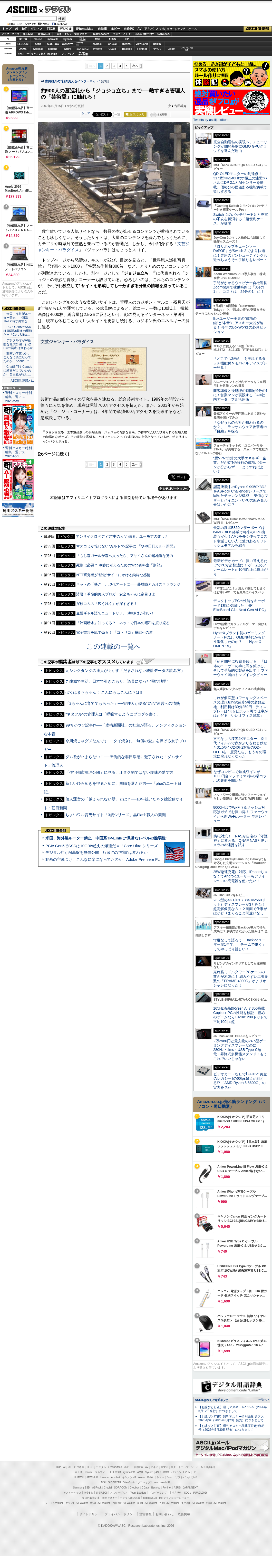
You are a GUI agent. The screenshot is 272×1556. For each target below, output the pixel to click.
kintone (52, 48)
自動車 (102, 29)
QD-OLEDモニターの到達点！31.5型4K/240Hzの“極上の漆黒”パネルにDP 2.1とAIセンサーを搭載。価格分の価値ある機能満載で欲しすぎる (240, 183)
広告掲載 (184, 1514)
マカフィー (23, 53)
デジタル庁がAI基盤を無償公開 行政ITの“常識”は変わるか (96, 852)
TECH (51, 29)
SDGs (138, 34)
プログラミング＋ (159, 1492)
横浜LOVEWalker (100, 1503)
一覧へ (262, 1399)
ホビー (115, 29)
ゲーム (192, 29)
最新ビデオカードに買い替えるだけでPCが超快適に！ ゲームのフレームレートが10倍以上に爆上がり (240, 567)
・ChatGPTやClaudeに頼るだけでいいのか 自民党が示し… (17, 370)
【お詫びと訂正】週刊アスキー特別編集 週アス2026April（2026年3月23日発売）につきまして (231, 1418)
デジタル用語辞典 (130, 1497)
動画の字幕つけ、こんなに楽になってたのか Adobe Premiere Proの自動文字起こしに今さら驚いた (132, 859)
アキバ (148, 29)
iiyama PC (129, 1472)
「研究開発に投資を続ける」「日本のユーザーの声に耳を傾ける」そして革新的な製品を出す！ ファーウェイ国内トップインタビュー (240, 668)
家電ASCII (44, 34)
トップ (6, 29)
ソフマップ (67, 53)
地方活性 (148, 34)
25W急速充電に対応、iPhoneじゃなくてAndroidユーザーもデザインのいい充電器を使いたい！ (240, 876)
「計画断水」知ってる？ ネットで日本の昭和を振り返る (123, 623)
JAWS (22, 48)
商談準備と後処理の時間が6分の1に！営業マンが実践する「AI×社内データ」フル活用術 (240, 395)
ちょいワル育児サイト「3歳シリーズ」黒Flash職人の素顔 (115, 815)
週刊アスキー (82, 34)
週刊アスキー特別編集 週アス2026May (18, 397)
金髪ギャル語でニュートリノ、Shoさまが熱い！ (115, 613)
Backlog (127, 48)
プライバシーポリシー (120, 1514)
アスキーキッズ (11, 34)
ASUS (112, 39)
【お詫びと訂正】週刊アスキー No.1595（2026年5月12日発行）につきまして (232, 1409)
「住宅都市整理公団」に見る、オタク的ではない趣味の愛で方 (119, 772)
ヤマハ (157, 48)
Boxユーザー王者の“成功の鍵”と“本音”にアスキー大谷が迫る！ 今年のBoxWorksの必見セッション (240, 325)
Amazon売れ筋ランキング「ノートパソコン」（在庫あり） (17, 74)
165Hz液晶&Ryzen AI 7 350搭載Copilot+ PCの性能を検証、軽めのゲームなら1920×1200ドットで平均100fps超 (240, 1015)
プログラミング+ (122, 34)
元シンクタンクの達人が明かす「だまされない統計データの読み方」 (125, 670)
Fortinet (142, 48)
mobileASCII (150, 1497)
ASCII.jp (21, 9)
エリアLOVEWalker (76, 1503)
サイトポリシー (90, 1514)
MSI (97, 39)
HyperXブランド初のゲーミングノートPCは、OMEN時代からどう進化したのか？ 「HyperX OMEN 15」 (239, 639)
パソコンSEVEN (82, 39)
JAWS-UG (92, 1477)
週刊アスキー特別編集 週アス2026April (18, 452)
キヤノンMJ (38, 53)
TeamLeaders (101, 34)
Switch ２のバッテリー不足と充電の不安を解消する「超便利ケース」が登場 (240, 219)
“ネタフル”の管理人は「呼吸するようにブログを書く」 (112, 714)
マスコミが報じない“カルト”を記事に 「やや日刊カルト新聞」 (126, 546)
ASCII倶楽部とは (22, 380)
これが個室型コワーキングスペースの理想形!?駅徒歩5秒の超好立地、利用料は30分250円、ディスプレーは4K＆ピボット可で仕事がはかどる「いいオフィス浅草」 (240, 707)
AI (16, 29)
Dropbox (97, 48)
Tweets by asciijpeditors (210, 120)
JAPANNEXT (53, 54)
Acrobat (38, 48)
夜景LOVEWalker (147, 1503)
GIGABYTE (67, 44)
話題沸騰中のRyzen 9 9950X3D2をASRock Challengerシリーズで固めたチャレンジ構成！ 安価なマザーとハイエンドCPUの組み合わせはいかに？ (240, 496)
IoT (24, 29)
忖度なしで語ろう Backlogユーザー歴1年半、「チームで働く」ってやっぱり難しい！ (239, 944)
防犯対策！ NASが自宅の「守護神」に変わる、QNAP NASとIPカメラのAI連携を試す (240, 840)
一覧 (117, 114)
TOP (58, 1467)
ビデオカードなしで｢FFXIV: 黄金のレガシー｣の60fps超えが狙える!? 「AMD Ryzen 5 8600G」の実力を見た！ (240, 1080)
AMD (38, 44)
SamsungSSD (79, 44)
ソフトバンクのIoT (186, 49)
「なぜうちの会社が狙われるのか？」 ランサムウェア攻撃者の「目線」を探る (240, 426)
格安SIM (28, 34)
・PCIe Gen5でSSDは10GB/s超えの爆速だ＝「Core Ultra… (17, 330)
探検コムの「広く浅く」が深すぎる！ (106, 604)
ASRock (97, 44)
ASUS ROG (53, 44)
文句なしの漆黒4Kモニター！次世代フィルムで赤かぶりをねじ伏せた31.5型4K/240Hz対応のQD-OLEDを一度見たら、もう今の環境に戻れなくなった (240, 747)
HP (127, 39)
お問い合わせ (165, 1514)
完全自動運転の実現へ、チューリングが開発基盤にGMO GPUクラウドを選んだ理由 (240, 146)
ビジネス (36, 29)
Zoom (171, 48)
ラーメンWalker (54, 1503)
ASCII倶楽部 (257, 29)
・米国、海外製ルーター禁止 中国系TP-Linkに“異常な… (17, 317)
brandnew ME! (82, 54)
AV (140, 29)
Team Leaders (138, 1492)
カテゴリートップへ (174, 488)
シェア (86, 113)
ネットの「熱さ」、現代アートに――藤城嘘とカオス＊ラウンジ (128, 584)
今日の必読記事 (91, 1497)
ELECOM (22, 44)
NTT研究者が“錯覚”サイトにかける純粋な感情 (113, 575)
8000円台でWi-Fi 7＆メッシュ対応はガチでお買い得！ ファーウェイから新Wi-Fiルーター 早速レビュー (240, 814)
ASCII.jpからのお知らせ (211, 1400)
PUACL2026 (163, 34)
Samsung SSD (81, 1487)
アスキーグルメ (63, 34)
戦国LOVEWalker (216, 1503)
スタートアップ (176, 29)
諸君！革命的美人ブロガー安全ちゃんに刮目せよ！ (117, 594)
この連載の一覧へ (113, 646)
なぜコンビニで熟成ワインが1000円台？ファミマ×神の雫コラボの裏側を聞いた (240, 776)
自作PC (129, 29)
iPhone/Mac (84, 29)
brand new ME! (161, 1482)
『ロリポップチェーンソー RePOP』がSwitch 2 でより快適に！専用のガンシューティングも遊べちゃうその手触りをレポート (240, 253)
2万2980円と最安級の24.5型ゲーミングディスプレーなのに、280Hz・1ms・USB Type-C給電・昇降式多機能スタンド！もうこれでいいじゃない (240, 1050)
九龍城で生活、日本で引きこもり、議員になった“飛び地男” (116, 681)
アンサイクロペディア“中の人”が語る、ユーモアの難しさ (122, 536)
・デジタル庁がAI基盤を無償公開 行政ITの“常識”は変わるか (18, 344)
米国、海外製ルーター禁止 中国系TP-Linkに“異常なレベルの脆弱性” (106, 838)
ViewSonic (142, 44)
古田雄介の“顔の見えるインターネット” (72, 81)
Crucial (112, 44)
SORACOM (121, 1487)
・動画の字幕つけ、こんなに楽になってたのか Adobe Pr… (17, 357)
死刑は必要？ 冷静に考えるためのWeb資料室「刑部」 (120, 565)
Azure (67, 48)
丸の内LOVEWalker (192, 1503)
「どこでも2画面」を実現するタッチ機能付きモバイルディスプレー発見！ (240, 363)
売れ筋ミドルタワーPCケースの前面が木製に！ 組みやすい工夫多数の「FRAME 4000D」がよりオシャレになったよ (240, 978)
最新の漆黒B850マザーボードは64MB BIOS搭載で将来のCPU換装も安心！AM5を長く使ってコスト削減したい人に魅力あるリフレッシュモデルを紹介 (240, 536)
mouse (38, 39)
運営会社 (145, 1514)
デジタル (55, 9)
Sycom (67, 39)
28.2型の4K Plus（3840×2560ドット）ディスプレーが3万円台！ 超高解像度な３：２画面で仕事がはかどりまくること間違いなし (240, 906)
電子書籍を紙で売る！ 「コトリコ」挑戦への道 (114, 632)
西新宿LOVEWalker (123, 1503)
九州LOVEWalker (169, 1503)
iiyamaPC (52, 39)
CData (112, 48)
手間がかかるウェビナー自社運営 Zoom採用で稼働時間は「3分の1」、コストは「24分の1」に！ (242, 287)
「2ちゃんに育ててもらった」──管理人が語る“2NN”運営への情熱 (122, 703)
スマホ (160, 29)
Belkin (157, 44)
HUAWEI (127, 44)
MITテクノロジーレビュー (174, 1497)
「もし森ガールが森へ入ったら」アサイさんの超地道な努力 (124, 556)
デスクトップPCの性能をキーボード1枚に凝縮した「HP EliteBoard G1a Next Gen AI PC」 (240, 605)
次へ (135, 66)
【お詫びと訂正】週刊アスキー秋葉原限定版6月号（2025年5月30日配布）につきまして (231, 1428)
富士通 (23, 39)
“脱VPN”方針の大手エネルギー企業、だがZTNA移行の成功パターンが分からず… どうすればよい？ (239, 464)
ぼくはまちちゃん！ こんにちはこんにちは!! (103, 692)
